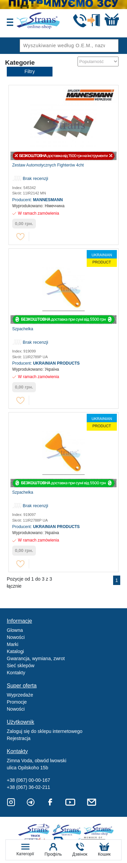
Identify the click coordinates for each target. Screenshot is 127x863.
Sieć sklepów (21, 665)
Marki (12, 644)
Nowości (16, 637)
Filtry (29, 71)
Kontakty (16, 672)
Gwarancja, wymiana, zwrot (36, 658)
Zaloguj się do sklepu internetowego (44, 731)
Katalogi (15, 651)
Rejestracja (18, 738)
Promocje (17, 702)
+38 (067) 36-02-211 (28, 787)
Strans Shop (99, 830)
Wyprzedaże (20, 695)
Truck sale (36, 830)
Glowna (15, 630)
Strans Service (67, 830)
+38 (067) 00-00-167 (28, 780)
